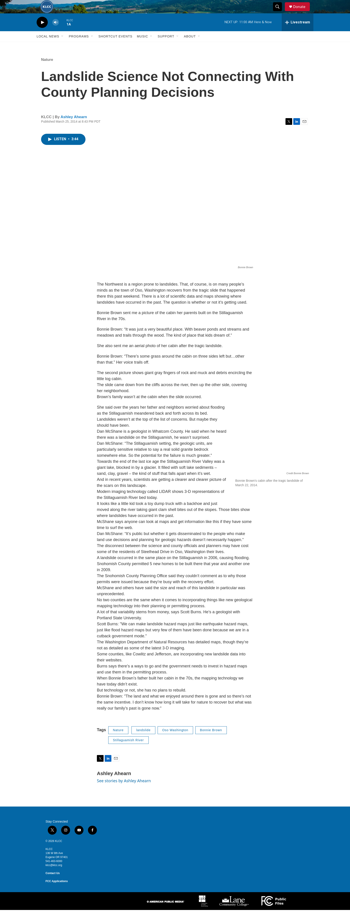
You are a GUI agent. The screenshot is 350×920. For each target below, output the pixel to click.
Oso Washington (175, 740)
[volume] (55, 32)
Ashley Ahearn (73, 127)
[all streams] (297, 32)
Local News (48, 46)
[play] (42, 32)
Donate (302, 11)
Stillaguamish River (128, 750)
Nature (47, 70)
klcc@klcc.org (54, 875)
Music (142, 46)
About (190, 46)
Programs (79, 46)
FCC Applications (57, 891)
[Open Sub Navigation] (62, 46)
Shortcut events (115, 46)
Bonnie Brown (211, 740)
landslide (143, 740)
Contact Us (53, 883)
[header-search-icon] (279, 11)
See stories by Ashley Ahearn (124, 790)
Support (166, 46)
